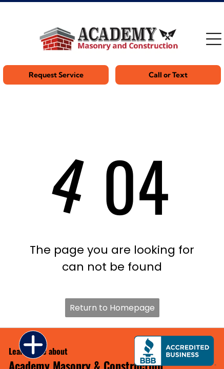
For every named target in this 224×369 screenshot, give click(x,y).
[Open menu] (213, 39)
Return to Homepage (112, 308)
